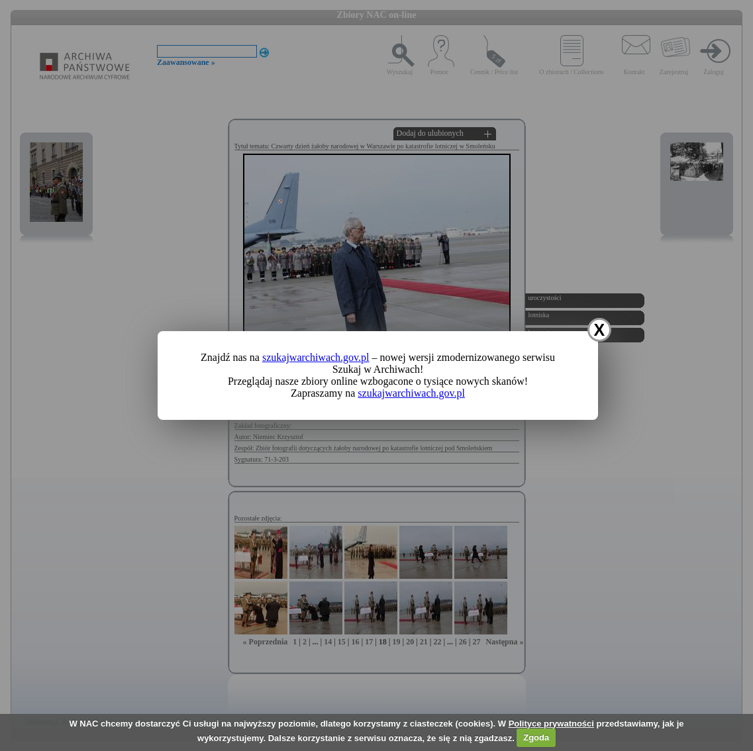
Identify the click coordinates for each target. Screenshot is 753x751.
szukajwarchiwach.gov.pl (316, 357)
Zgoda (536, 737)
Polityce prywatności (551, 723)
